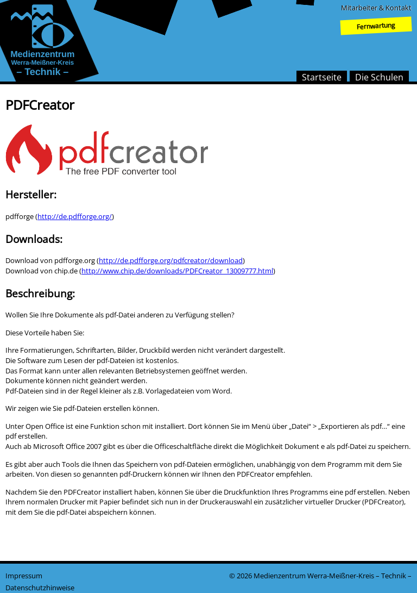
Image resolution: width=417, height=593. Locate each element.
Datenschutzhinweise (39, 587)
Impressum (23, 575)
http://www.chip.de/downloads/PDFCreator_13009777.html (177, 271)
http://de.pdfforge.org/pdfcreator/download (171, 260)
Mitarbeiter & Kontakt (376, 8)
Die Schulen (379, 77)
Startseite (322, 77)
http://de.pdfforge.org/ (74, 216)
